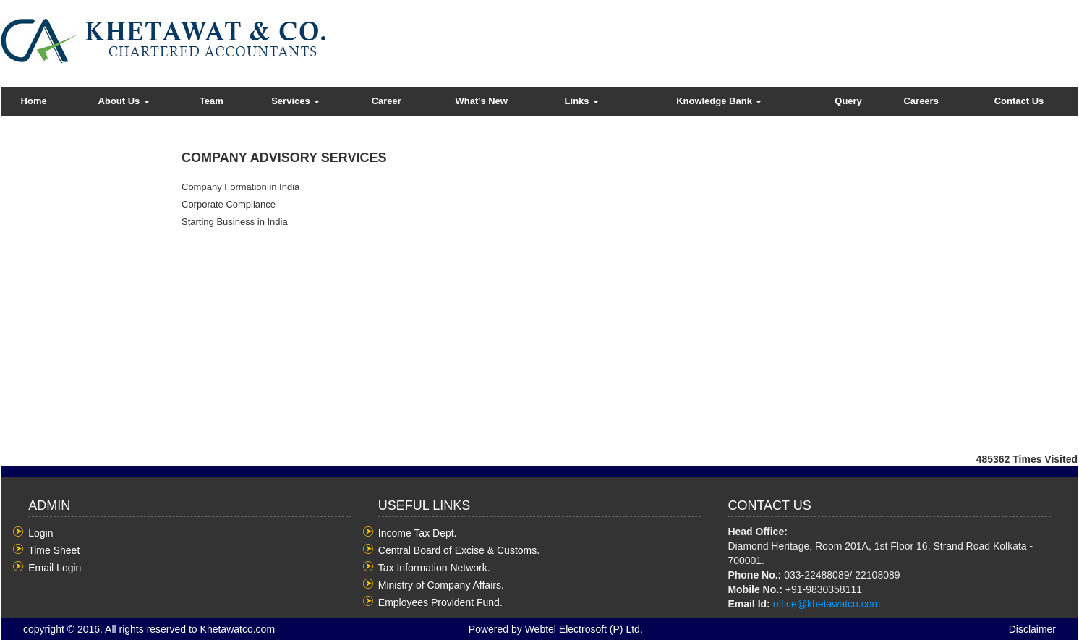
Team (211, 100)
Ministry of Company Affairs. (441, 585)
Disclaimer (1032, 629)
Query (848, 100)
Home (34, 100)
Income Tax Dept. (417, 533)
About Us (124, 100)
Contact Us (1019, 100)
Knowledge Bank (719, 100)
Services (295, 100)
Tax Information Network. (434, 567)
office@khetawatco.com (827, 604)
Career (386, 100)
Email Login (54, 567)
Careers (920, 100)
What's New (482, 100)
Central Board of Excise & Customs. (459, 550)
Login (40, 533)
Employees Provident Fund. (440, 602)
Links (582, 100)
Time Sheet (54, 550)
